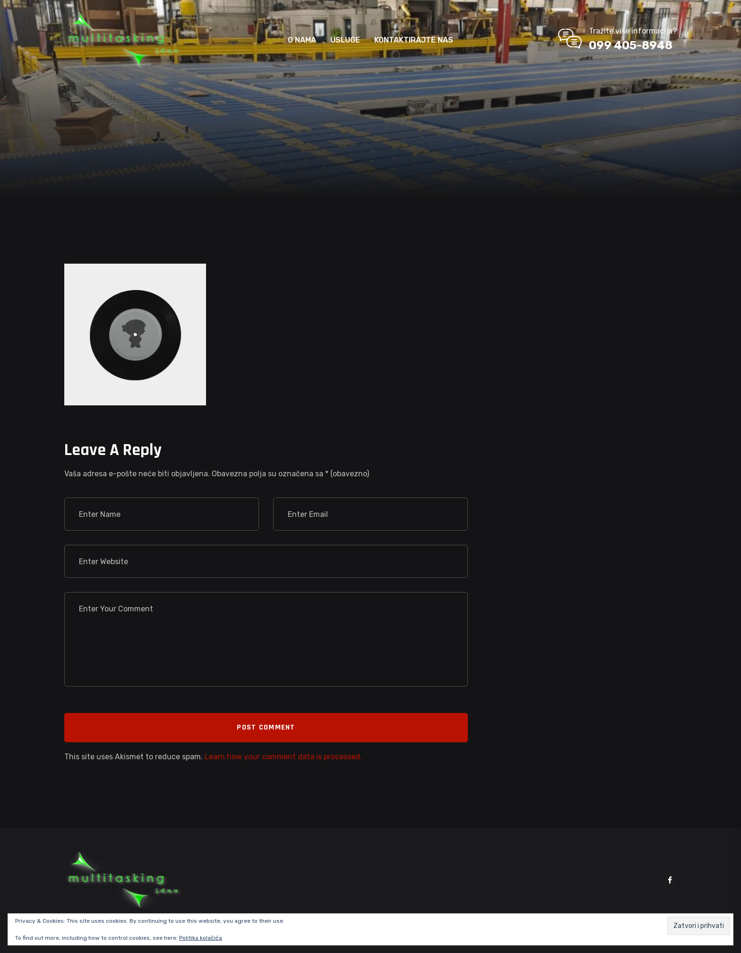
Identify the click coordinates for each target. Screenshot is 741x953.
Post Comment (266, 727)
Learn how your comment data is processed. (283, 756)
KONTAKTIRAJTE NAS (413, 39)
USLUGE (345, 39)
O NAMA (302, 39)
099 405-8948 (630, 45)
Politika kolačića (200, 938)
